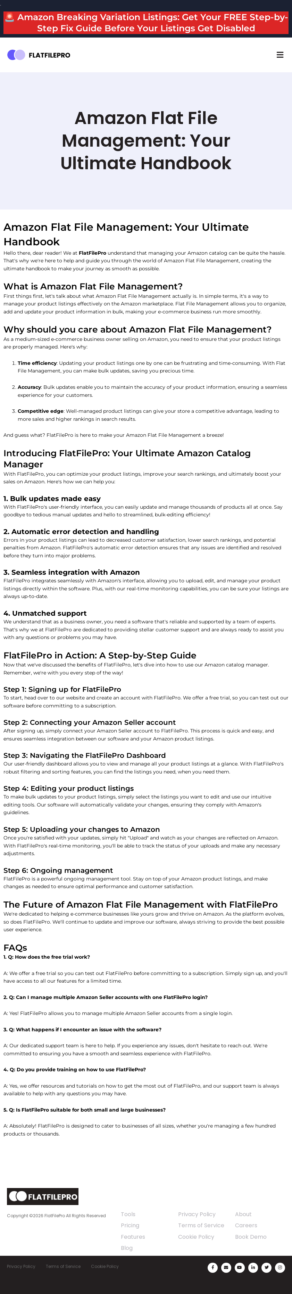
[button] (280, 54)
